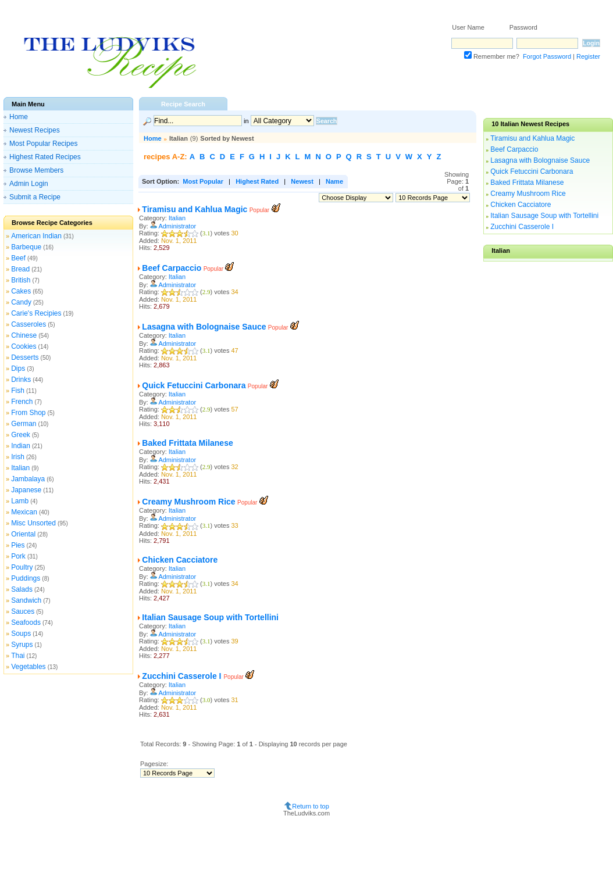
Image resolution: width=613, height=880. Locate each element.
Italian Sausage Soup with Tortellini (210, 617)
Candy (21, 302)
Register (588, 56)
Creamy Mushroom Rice (188, 501)
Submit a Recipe (34, 197)
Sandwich (26, 600)
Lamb (19, 501)
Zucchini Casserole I (182, 676)
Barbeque (26, 247)
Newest (302, 181)
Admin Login (28, 184)
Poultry (22, 567)
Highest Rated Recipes (45, 157)
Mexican (24, 512)
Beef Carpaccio (171, 268)
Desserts (24, 357)
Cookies (23, 346)
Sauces (22, 611)
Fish (17, 391)
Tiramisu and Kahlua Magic (194, 209)
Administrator (177, 226)
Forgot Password (547, 56)
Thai (17, 656)
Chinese (24, 335)
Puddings (25, 578)
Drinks (21, 379)
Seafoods (26, 622)
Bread (20, 269)
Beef (18, 258)
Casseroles (28, 324)
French (22, 402)
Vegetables (28, 667)
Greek (20, 435)
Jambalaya (28, 479)
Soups (21, 633)
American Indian (36, 236)
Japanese (26, 490)
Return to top (310, 806)
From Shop (28, 413)
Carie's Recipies (36, 313)
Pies (17, 545)
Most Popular (203, 181)
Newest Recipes (34, 130)
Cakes (21, 291)
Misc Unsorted (33, 523)
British (20, 280)
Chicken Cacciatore (180, 559)
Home (18, 117)
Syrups (22, 645)
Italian (20, 468)
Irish (17, 457)
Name (334, 181)
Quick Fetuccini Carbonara (193, 385)
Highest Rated (257, 181)
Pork (18, 556)
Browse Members (36, 170)
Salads (22, 589)
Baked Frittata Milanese (187, 443)
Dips (18, 368)
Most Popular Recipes (43, 143)
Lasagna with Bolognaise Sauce (204, 326)
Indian (20, 446)
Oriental (23, 534)
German (23, 424)
